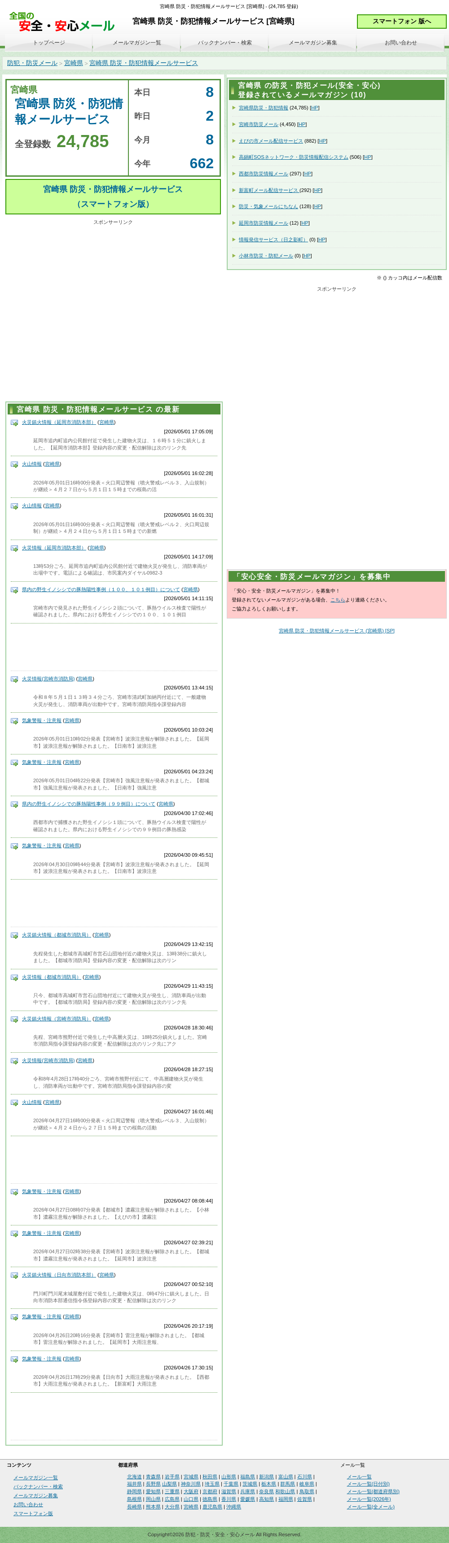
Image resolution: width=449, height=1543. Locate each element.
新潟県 (266, 1476)
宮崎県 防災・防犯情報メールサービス (143, 62)
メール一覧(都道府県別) (373, 1491)
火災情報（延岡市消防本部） (54, 547)
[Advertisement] (86, 312)
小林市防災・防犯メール (266, 255)
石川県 (304, 1476)
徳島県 (209, 1499)
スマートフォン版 (33, 1513)
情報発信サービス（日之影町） (273, 239)
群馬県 (287, 1483)
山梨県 (169, 1483)
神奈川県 (191, 1483)
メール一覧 (359, 1476)
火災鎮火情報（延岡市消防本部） (59, 422)
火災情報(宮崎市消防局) (48, 678)
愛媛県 (247, 1499)
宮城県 (191, 1476)
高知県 (266, 1499)
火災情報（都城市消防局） (51, 977)
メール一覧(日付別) (368, 1483)
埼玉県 (212, 1483)
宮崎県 (73, 62)
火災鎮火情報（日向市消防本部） (59, 1274)
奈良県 (266, 1491)
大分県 (172, 1506)
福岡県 (285, 1499)
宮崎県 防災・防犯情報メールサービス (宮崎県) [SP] (337, 630)
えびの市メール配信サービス (271, 141)
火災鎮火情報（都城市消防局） (56, 934)
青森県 (153, 1476)
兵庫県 (247, 1491)
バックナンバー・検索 (225, 42)
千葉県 (231, 1483)
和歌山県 (285, 1491)
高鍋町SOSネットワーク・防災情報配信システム (293, 157)
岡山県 (153, 1499)
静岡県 (134, 1491)
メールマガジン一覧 (137, 42)
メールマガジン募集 (313, 42)
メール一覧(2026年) (369, 1499)
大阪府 (191, 1491)
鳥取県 (306, 1491)
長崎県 (134, 1506)
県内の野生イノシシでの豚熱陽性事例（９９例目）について (88, 803)
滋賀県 (228, 1491)
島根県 (134, 1499)
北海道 (134, 1476)
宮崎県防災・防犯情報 (263, 107)
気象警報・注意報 (42, 720)
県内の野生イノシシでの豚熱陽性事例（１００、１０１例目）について (101, 589)
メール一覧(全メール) (371, 1506)
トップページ (49, 42)
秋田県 (209, 1476)
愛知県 (153, 1491)
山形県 (228, 1476)
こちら (337, 599)
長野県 (153, 1483)
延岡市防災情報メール (263, 223)
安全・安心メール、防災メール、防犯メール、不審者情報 (65, 22)
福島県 (247, 1476)
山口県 (191, 1499)
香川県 (228, 1499)
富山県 (285, 1476)
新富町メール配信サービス (269, 190)
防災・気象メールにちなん (268, 206)
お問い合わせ (401, 42)
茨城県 (249, 1483)
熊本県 (153, 1506)
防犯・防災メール (32, 62)
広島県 (172, 1499)
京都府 (209, 1491)
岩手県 (172, 1476)
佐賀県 (304, 1499)
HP (314, 107)
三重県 (172, 1491)
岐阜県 (306, 1483)
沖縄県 (233, 1506)
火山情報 (32, 463)
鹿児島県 (212, 1506)
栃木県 (268, 1483)
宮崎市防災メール (258, 124)
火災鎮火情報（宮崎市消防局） (56, 1018)
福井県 (134, 1483)
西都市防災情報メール (263, 173)
